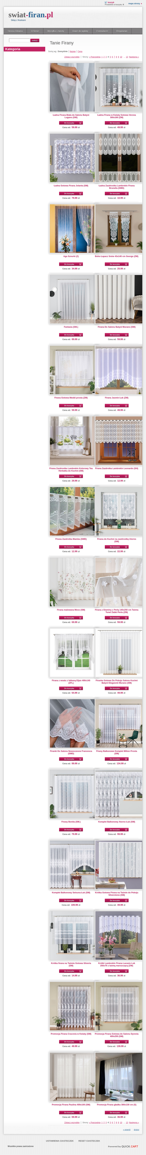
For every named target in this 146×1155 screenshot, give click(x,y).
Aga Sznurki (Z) (71, 256)
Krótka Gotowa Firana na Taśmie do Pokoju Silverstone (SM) (116, 893)
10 (121, 57)
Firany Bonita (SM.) (70, 821)
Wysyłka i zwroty (55, 31)
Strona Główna (15, 31)
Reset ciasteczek (89, 1141)
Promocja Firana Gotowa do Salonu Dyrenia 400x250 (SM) (117, 1035)
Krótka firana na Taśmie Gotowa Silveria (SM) (71, 964)
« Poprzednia (94, 57)
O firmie (35, 31)
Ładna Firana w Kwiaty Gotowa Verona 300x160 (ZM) (116, 116)
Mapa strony (134, 3)
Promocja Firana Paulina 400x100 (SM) (71, 1104)
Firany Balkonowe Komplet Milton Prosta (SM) (116, 752)
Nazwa (73, 51)
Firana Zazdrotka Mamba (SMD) (71, 539)
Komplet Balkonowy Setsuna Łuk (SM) (71, 892)
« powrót (126, 1130)
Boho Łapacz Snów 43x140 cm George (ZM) (116, 256)
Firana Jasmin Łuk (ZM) (116, 397)
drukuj (136, 1130)
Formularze (102, 31)
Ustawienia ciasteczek (60, 1141)
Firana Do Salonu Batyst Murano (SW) (117, 327)
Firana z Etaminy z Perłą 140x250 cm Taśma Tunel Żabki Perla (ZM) (116, 611)
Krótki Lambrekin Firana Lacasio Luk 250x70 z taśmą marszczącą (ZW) (116, 964)
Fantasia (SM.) (71, 327)
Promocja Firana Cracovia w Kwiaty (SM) (71, 1034)
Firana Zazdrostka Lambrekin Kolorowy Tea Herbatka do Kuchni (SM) (71, 469)
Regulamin (121, 31)
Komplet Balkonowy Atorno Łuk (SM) (116, 821)
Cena (80, 51)
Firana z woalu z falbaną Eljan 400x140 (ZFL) (71, 681)
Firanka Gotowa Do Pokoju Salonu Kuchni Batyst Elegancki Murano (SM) (117, 681)
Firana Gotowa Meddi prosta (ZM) (71, 397)
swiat (31, 14)
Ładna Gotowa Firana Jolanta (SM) (71, 185)
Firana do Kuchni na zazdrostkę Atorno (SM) (116, 540)
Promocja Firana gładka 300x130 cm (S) (116, 1104)
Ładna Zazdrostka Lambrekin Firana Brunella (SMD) (117, 186)
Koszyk (111, 2)
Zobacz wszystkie (71, 57)
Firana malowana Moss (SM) (71, 610)
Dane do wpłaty (80, 31)
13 (127, 57)
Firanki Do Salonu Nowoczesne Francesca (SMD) (71, 752)
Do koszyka (69, 123)
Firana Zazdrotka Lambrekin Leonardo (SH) (116, 468)
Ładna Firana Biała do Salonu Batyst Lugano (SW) (71, 116)
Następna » (134, 57)
